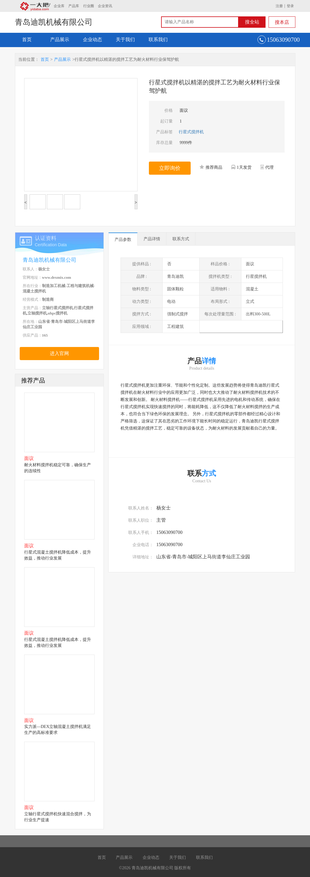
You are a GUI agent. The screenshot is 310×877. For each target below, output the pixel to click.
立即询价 (170, 168)
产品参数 (123, 239)
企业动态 (92, 39)
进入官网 (59, 353)
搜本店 (282, 22)
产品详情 (152, 239)
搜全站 (252, 21)
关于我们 (125, 39)
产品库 (73, 6)
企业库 (59, 6)
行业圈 (88, 6)
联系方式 (180, 239)
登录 (290, 6)
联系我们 (158, 39)
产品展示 (59, 39)
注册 (279, 6)
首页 (27, 39)
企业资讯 (105, 6)
